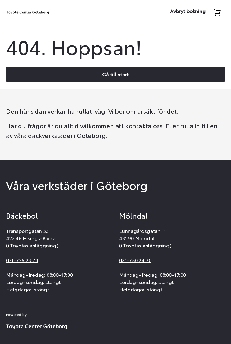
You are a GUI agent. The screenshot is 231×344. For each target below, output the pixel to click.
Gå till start (115, 74)
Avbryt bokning (188, 10)
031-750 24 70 (135, 259)
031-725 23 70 (22, 259)
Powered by (16, 314)
